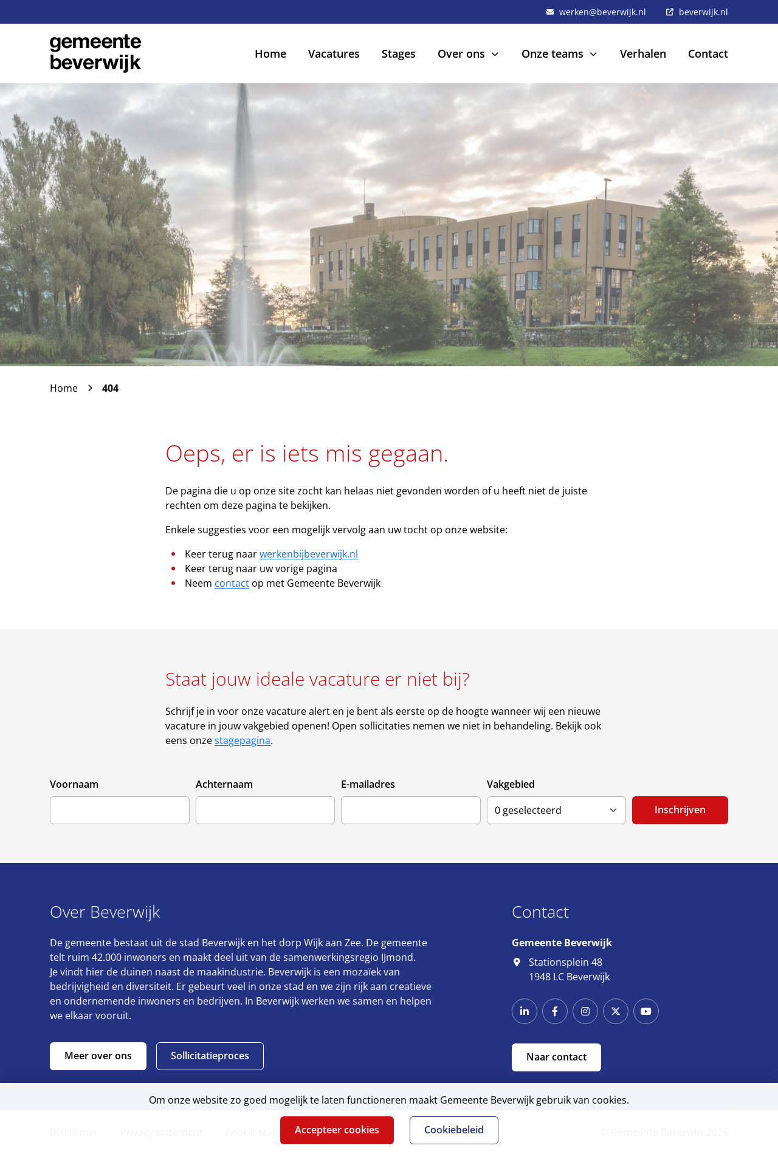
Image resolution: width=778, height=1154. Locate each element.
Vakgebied (511, 784)
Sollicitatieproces (210, 1055)
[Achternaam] (266, 810)
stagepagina (242, 740)
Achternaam (224, 784)
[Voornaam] (120, 810)
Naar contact (556, 1057)
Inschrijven (680, 809)
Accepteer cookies (337, 1129)
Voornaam (74, 784)
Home (64, 388)
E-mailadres (368, 784)
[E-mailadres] (411, 810)
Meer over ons (98, 1055)
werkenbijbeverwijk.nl (309, 554)
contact (232, 583)
